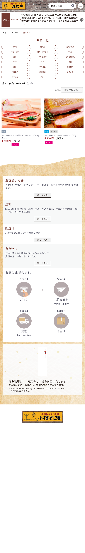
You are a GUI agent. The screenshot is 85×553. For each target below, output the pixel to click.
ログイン (46, 516)
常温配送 (70, 67)
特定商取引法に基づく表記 (56, 535)
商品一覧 (14, 32)
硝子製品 (42, 67)
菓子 (42, 62)
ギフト (42, 77)
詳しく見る (42, 195)
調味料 (15, 62)
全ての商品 (8, 83)
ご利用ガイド (26, 516)
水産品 (15, 47)
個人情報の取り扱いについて (29, 535)
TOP (22, 512)
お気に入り (25, 521)
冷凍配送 (42, 72)
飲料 (70, 62)
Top (4, 32)
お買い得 (70, 72)
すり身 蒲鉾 (42, 57)
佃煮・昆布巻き (42, 52)
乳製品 (70, 52)
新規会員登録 (49, 512)
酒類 (14, 67)
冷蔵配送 (15, 72)
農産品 (42, 47)
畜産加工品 (70, 47)
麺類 (14, 57)
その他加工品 (70, 57)
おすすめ (15, 77)
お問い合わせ (37, 525)
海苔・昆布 (15, 52)
